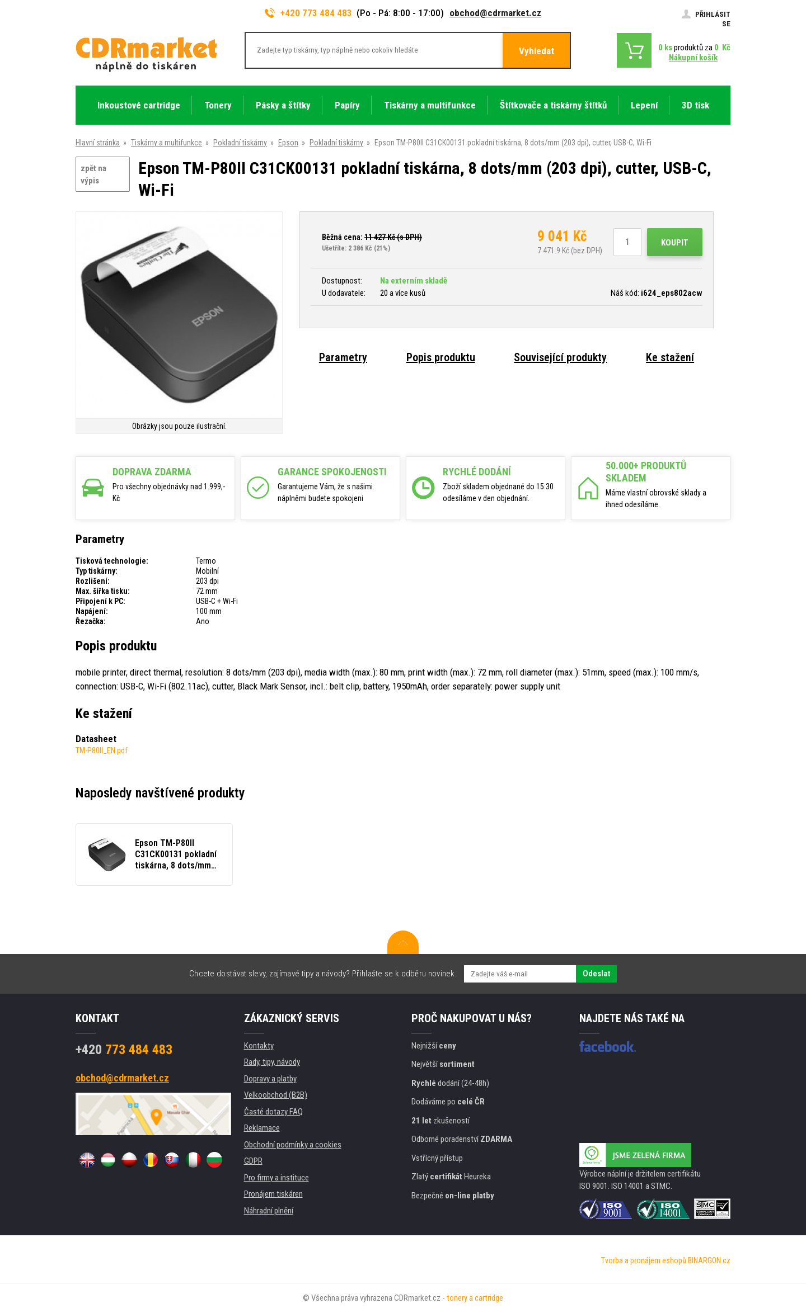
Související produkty (560, 357)
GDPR (253, 1161)
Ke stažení (670, 357)
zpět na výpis (93, 174)
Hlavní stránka (98, 142)
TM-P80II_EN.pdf (102, 750)
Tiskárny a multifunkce (166, 142)
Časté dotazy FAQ (273, 1112)
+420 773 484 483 (308, 12)
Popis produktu (440, 357)
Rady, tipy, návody (272, 1062)
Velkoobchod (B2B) (275, 1095)
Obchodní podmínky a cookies (292, 1145)
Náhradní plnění (268, 1211)
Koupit (674, 243)
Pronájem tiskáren (273, 1194)
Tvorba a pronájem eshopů (643, 1260)
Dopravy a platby (270, 1079)
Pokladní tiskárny (240, 142)
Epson (288, 142)
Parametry (343, 357)
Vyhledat (536, 50)
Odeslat (596, 974)
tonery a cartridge (475, 1298)
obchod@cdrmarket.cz (495, 12)
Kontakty (259, 1046)
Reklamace (262, 1128)
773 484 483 (124, 1049)
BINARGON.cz (709, 1260)
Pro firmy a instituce (276, 1178)
